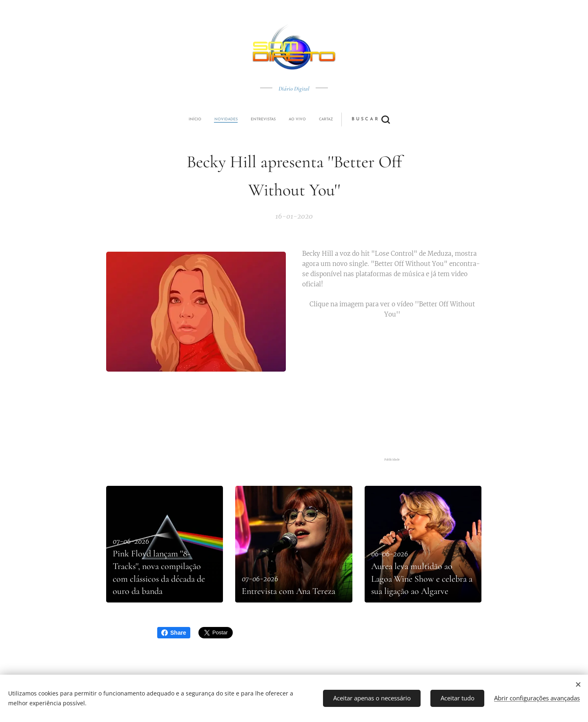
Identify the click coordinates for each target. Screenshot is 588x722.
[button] (324, 119)
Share (173, 632)
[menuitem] (238, 119)
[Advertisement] (392, 390)
